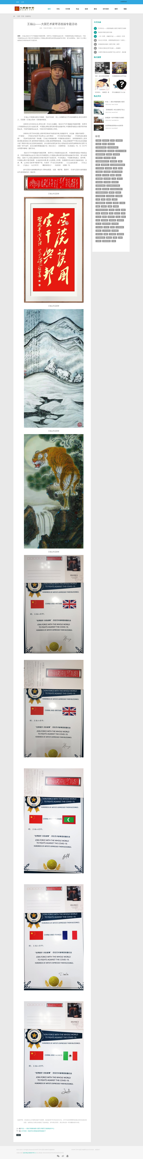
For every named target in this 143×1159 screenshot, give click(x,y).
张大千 (117, 213)
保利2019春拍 (101, 185)
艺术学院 (115, 223)
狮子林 (112, 192)
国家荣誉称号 (100, 154)
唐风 (98, 165)
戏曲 (98, 206)
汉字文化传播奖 (101, 151)
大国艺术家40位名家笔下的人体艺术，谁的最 (112, 52)
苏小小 (109, 203)
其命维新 (104, 213)
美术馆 (112, 210)
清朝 (120, 161)
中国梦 (116, 206)
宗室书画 (104, 220)
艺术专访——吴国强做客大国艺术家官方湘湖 (112, 28)
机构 (86, 9)
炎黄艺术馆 (106, 223)
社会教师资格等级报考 (117, 165)
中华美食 (107, 182)
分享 (22, 2)
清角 (108, 199)
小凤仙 (122, 203)
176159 (115, 104)
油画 (110, 206)
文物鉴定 (99, 171)
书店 (120, 168)
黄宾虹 (98, 230)
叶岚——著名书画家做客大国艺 (115, 102)
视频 (125, 9)
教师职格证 (105, 165)
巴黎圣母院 (106, 241)
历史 (112, 227)
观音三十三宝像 (120, 151)
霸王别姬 (105, 189)
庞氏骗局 (99, 178)
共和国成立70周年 (116, 189)
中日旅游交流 (100, 237)
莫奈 (115, 237)
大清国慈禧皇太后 (102, 192)
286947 (115, 128)
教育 (116, 9)
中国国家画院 (100, 203)
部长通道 (115, 230)
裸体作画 (111, 144)
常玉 (111, 213)
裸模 (113, 158)
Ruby (117, 210)
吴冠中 (118, 192)
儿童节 (114, 199)
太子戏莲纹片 (100, 196)
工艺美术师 (100, 168)
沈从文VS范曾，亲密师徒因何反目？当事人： (112, 40)
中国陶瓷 (118, 196)
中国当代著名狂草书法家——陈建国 (109, 48)
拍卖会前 (99, 182)
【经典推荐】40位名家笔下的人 (115, 109)
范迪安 (98, 144)
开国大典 (107, 158)
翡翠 (104, 217)
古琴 (98, 199)
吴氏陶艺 (113, 161)
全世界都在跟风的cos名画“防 (114, 125)
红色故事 (107, 171)
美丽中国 (120, 234)
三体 (113, 178)
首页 (17, 2)
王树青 (98, 241)
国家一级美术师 (116, 171)
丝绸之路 (112, 220)
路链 (123, 210)
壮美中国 (116, 154)
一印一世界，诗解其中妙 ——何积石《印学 (111, 36)
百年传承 (106, 9)
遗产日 (120, 178)
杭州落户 (115, 182)
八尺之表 (105, 175)
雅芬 (104, 144)
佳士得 (98, 217)
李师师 (116, 203)
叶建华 (98, 140)
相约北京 (99, 234)
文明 (112, 140)
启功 (98, 220)
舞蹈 (105, 234)
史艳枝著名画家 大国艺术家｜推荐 (108, 44)
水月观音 (108, 168)
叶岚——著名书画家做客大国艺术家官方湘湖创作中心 (37, 1128)
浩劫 (113, 241)
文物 (120, 237)
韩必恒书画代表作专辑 (105, 32)
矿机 (98, 213)
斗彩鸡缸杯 (110, 196)
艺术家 (68, 9)
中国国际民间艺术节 (102, 161)
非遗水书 (120, 220)
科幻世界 (107, 178)
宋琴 (103, 199)
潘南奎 (98, 189)
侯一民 (98, 223)
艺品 (77, 9)
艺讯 (58, 9)
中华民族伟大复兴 (102, 210)
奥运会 (109, 237)
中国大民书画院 (101, 147)
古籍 (115, 168)
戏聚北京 (99, 158)
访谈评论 (28, 16)
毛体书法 (105, 140)
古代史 (106, 227)
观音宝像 (111, 151)
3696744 (115, 120)
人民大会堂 (106, 230)
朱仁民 (98, 175)
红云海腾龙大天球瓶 (113, 185)
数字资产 (111, 217)
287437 (115, 112)
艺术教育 (112, 234)
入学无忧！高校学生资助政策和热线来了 (33, 1131)
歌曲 (112, 175)
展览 (95, 9)
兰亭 (123, 213)
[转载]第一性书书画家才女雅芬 (114, 117)
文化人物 (99, 227)
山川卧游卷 (119, 227)
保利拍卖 (119, 140)
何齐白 (118, 175)
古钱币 (104, 206)
